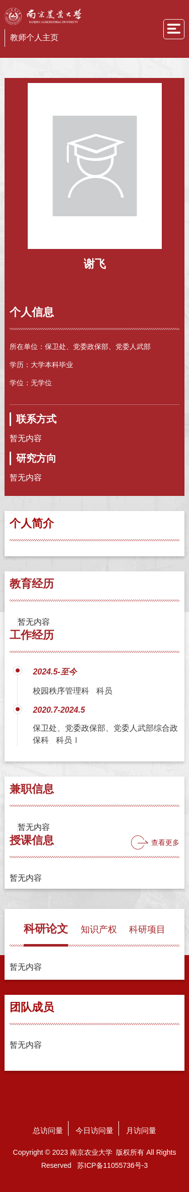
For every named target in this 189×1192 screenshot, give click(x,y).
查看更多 (165, 842)
